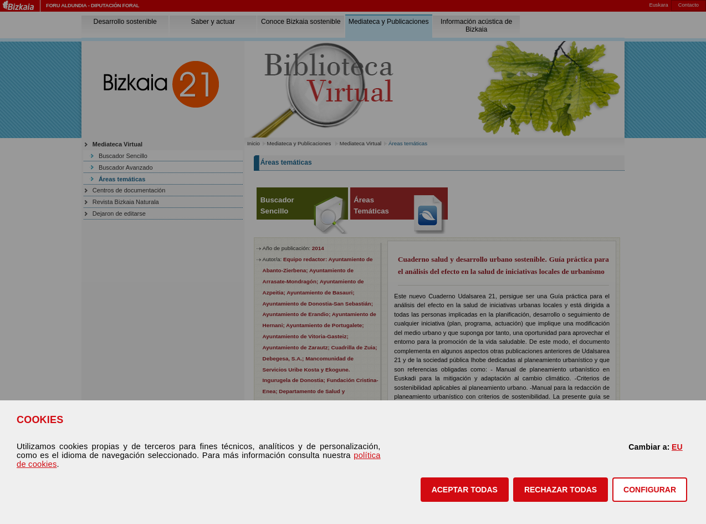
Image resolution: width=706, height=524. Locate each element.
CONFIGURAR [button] (649, 489)
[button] (465, 489)
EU (677, 446)
